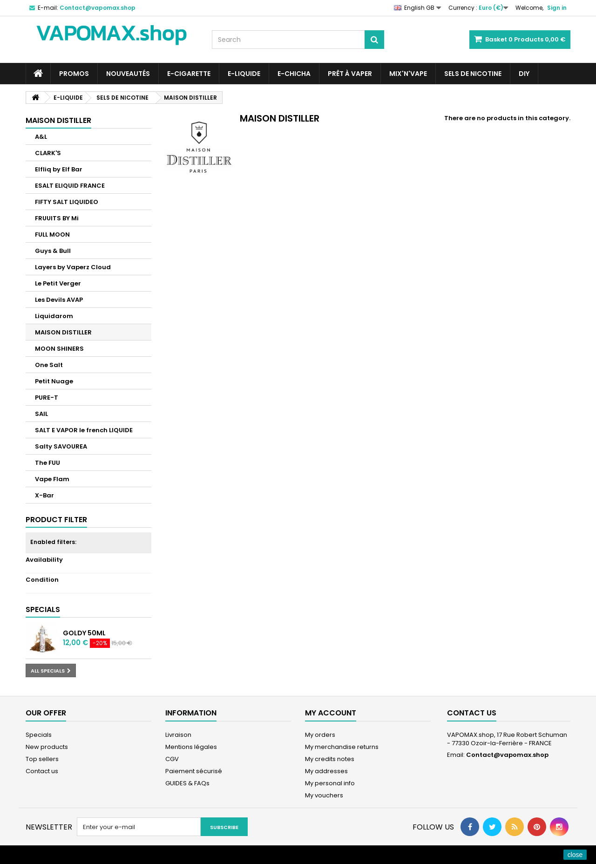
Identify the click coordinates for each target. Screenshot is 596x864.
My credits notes (329, 759)
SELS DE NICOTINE (472, 73)
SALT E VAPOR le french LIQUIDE (84, 430)
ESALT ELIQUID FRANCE (70, 185)
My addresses (326, 771)
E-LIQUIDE (244, 73)
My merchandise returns (342, 746)
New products (47, 746)
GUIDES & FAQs (187, 783)
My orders (320, 734)
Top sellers (42, 759)
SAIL (41, 413)
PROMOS (74, 73)
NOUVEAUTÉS (128, 73)
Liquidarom (54, 316)
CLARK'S (48, 153)
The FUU (47, 462)
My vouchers (324, 795)
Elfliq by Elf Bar (58, 169)
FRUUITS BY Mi (57, 218)
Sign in (557, 8)
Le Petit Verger (58, 283)
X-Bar (44, 495)
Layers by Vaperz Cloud (73, 267)
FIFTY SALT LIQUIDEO (66, 201)
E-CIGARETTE (188, 73)
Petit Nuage (54, 381)
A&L (41, 136)
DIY (524, 73)
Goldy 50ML (84, 633)
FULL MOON (52, 234)
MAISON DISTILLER (63, 332)
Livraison (178, 734)
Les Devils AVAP (59, 299)
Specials (43, 609)
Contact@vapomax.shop (507, 754)
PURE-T (46, 397)
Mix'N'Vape (408, 73)
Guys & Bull (53, 250)
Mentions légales (191, 746)
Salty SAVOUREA (61, 446)
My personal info (330, 783)
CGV (172, 759)
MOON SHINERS (59, 348)
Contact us (42, 771)
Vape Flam (52, 479)
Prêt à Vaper (350, 73)
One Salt (49, 365)
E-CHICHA (294, 73)
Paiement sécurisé (193, 771)
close (575, 854)
